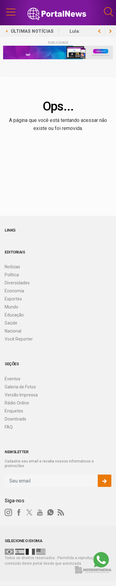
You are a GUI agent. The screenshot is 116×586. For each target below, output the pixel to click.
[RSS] (61, 512)
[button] (11, 11)
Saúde (11, 322)
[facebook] (19, 512)
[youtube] (40, 512)
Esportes (13, 298)
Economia (14, 290)
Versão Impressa (21, 394)
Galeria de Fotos (20, 386)
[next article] (99, 31)
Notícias (12, 266)
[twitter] (29, 512)
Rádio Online (17, 402)
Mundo (11, 306)
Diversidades (17, 282)
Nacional (13, 331)
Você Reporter (19, 339)
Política (12, 274)
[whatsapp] (50, 512)
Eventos (12, 378)
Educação (14, 314)
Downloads (15, 418)
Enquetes (14, 410)
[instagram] (8, 512)
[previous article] (110, 31)
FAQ (9, 427)
